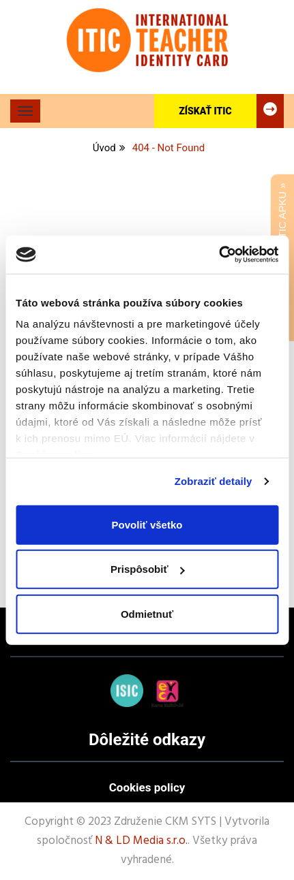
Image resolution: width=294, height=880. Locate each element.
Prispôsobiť (148, 569)
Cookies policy (147, 787)
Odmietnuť (147, 613)
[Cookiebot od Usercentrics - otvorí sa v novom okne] (218, 255)
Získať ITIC (231, 111)
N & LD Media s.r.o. (141, 841)
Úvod (104, 148)
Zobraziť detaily (213, 481)
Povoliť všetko (147, 524)
